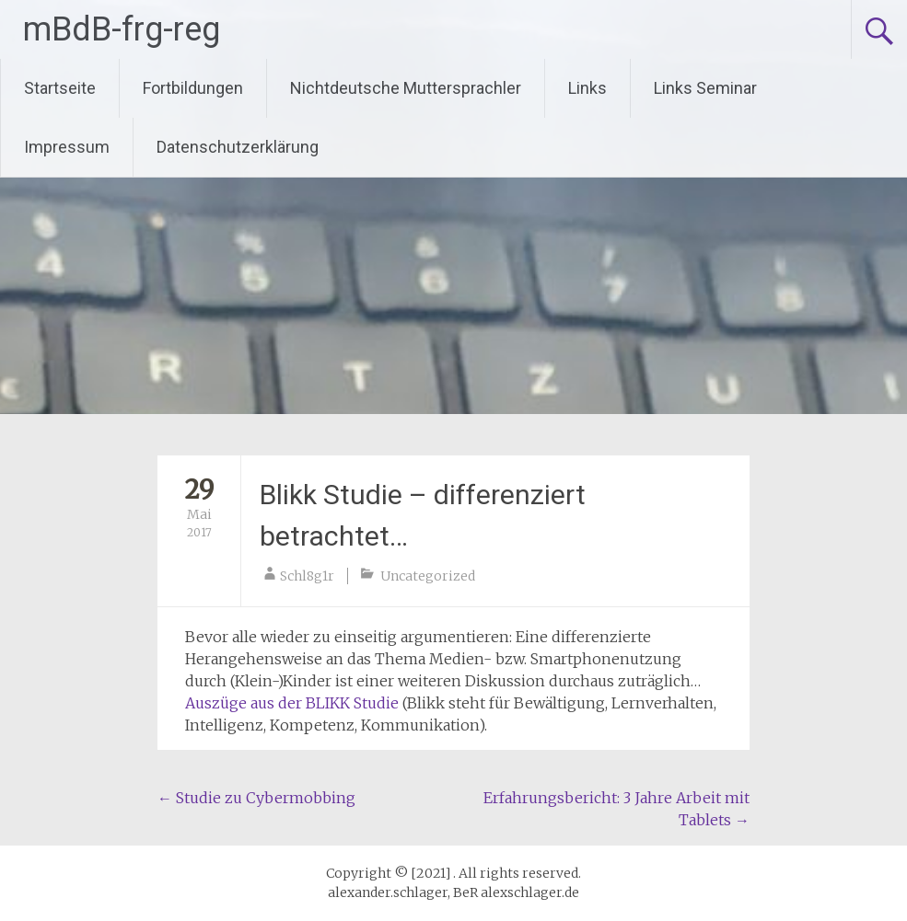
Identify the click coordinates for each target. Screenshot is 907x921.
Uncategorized (427, 576)
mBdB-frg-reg (121, 29)
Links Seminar (705, 88)
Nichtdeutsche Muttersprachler (405, 88)
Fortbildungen (193, 88)
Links (587, 88)
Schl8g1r (307, 576)
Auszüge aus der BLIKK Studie (292, 703)
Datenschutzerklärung (238, 146)
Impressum (67, 146)
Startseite (60, 88)
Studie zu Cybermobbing (256, 798)
